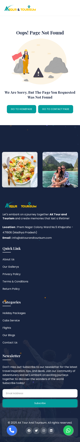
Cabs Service (11, 320)
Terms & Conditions (15, 281)
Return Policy (11, 289)
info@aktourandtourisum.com (32, 238)
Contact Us (10, 342)
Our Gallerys (11, 267)
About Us (8, 259)
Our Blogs (9, 335)
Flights (7, 328)
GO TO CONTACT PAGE (55, 109)
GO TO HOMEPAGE (21, 109)
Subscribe (40, 403)
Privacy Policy (12, 274)
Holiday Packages (14, 313)
